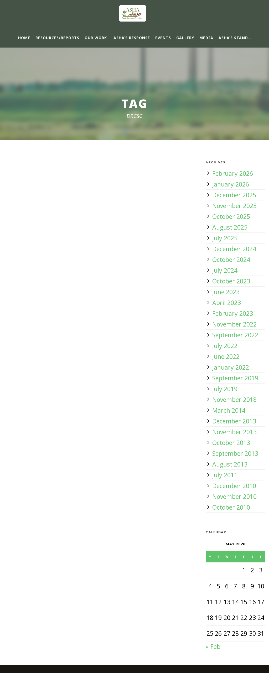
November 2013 (234, 432)
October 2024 (231, 259)
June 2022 (226, 356)
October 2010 (231, 507)
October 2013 (231, 442)
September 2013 (235, 453)
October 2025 (231, 216)
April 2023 (226, 302)
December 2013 (234, 421)
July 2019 (224, 389)
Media (206, 37)
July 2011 (224, 475)
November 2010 (234, 496)
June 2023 (226, 292)
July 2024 (224, 270)
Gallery (185, 37)
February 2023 (232, 313)
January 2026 (230, 184)
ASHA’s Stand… (235, 37)
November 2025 (234, 205)
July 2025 (224, 238)
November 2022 (234, 324)
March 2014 (228, 410)
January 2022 (230, 367)
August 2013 (229, 464)
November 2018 (234, 399)
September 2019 (235, 378)
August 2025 (229, 227)
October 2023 (231, 281)
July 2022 (224, 345)
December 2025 (234, 195)
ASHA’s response (131, 37)
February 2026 (232, 173)
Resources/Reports (57, 37)
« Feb (213, 646)
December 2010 (234, 486)
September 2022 (235, 335)
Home (24, 37)
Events (163, 37)
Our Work (96, 37)
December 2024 (234, 249)
